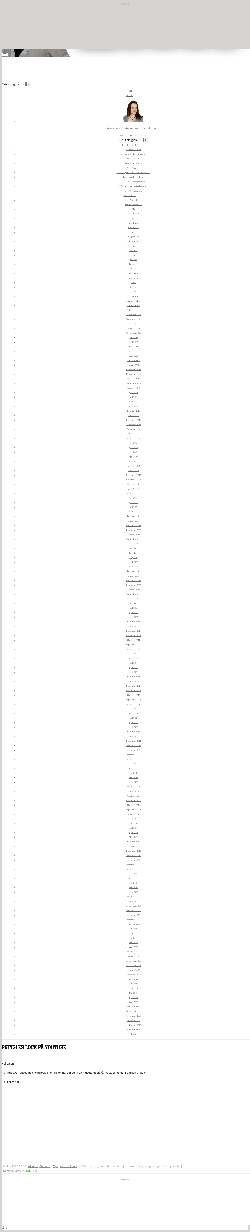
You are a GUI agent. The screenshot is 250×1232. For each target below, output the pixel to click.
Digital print (133, 214)
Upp (4, 1227)
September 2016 (133, 539)
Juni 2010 (133, 878)
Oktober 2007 (133, 1020)
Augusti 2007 (133, 1029)
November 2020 (133, 333)
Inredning (133, 223)
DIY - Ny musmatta (133, 191)
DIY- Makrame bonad (133, 163)
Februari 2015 (133, 621)
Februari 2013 (133, 731)
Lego (133, 232)
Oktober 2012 (133, 750)
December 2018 (133, 420)
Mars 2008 (133, 1002)
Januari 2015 (133, 626)
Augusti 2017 (133, 493)
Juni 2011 (133, 823)
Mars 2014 (133, 672)
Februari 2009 (133, 951)
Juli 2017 (133, 498)
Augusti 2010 (133, 869)
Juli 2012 (133, 764)
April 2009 (133, 942)
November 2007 (133, 1016)
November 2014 (133, 635)
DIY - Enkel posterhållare (133, 181)
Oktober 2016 (133, 534)
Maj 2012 (133, 773)
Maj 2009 (133, 938)
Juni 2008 (133, 988)
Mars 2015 (133, 617)
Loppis (133, 246)
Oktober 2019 (133, 379)
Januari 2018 (133, 470)
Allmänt (133, 200)
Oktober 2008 (133, 970)
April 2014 (133, 667)
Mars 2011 (133, 837)
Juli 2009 (133, 929)
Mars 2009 (133, 947)
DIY (133, 209)
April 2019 (133, 401)
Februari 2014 (133, 676)
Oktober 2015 (133, 589)
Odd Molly (133, 250)
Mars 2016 (133, 566)
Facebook (143, 135)
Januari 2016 (133, 576)
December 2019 (133, 369)
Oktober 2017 (133, 484)
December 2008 (133, 961)
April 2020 (133, 351)
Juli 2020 (133, 337)
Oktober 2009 (133, 915)
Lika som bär (133, 241)
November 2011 (133, 800)
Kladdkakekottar (133, 149)
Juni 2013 (133, 713)
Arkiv (129, 310)
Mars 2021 (133, 324)
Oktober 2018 (133, 429)
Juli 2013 (133, 709)
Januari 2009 (133, 956)
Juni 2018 (133, 447)
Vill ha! (133, 291)
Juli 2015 (133, 603)
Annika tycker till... (133, 204)
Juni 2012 (133, 768)
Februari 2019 (133, 411)
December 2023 (133, 314)
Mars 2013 (133, 727)
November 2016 (133, 530)
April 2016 (133, 562)
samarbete (133, 296)
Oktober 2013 (133, 695)
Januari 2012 (133, 791)
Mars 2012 (133, 782)
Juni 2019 (133, 392)
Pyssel (133, 255)
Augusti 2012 (133, 759)
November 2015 (133, 585)
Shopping (133, 278)
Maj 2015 (133, 608)
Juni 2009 (133, 933)
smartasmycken (133, 301)
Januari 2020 (133, 365)
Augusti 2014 (133, 649)
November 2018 (133, 424)
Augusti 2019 (133, 388)
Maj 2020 (133, 346)
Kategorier (130, 195)
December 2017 (133, 475)
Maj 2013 (133, 718)
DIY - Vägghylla (133, 168)
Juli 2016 (133, 548)
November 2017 (133, 479)
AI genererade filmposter (133, 154)
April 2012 (133, 777)
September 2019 (133, 383)
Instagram (133, 135)
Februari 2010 (133, 896)
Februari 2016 (133, 571)
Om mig (129, 95)
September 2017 (133, 489)
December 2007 (133, 1011)
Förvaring (133, 218)
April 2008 (133, 997)
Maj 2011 (133, 828)
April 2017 (133, 511)
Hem (129, 91)
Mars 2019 (133, 406)
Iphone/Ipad (133, 227)
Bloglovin (123, 135)
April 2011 (133, 832)
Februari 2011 (133, 841)
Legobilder (133, 236)
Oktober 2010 (133, 860)
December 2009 (133, 906)
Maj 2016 (133, 557)
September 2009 (133, 919)
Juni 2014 (133, 658)
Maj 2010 (133, 883)
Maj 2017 (133, 507)
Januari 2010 (133, 901)
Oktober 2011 (133, 805)
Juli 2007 (133, 1034)
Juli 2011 (133, 819)
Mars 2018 (133, 461)
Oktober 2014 (133, 640)
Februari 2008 (133, 1006)
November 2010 (133, 855)
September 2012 (133, 754)
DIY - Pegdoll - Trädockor (133, 177)
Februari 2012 (133, 786)
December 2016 (133, 525)
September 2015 (133, 594)
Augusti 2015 (133, 599)
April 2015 (133, 612)
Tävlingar (133, 287)
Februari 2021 (133, 328)
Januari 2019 (133, 415)
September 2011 (133, 809)
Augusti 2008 (133, 979)
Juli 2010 (133, 874)
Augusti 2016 (133, 544)
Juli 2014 (133, 654)
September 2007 (133, 1025)
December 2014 (133, 631)
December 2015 (133, 580)
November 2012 (133, 745)
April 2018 (133, 456)
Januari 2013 (133, 736)
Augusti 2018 (133, 438)
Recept (133, 259)
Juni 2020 (133, 342)
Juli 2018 (133, 443)
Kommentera (11, 1170)
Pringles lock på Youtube (34, 1048)
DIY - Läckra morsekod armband (133, 186)
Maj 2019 (133, 397)
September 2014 (133, 644)
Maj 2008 (133, 993)
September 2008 (133, 974)
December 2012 (133, 741)
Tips (133, 282)
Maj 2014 (133, 663)
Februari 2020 (133, 360)
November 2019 (133, 374)
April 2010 (133, 887)
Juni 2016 (133, 553)
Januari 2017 (133, 521)
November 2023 (133, 319)
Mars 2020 (133, 356)
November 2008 (133, 965)
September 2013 (133, 699)
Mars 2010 (133, 892)
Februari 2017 (133, 516)
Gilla (28, 1171)
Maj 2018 (133, 452)
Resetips (133, 264)
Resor (133, 269)
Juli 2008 (133, 984)
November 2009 (133, 910)
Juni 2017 (133, 502)
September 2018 (133, 434)
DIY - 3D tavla (133, 159)
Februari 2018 (133, 466)
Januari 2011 (133, 846)
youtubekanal (133, 305)
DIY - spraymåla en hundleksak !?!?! (133, 172)
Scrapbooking (133, 273)
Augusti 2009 (133, 924)
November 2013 (133, 690)
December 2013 (133, 686)
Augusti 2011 (133, 814)
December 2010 (133, 851)
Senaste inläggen (129, 145)
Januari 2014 (133, 681)
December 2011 (133, 796)
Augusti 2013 (133, 704)
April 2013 (133, 722)
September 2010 (133, 864)
